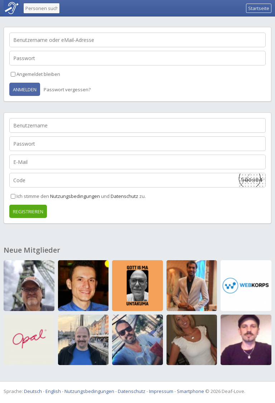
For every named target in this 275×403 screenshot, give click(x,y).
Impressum (161, 391)
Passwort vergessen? (67, 89)
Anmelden (25, 89)
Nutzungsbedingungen (75, 196)
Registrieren (28, 211)
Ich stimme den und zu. (81, 196)
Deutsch (33, 391)
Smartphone (190, 391)
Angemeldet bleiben (38, 74)
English (53, 391)
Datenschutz (124, 196)
